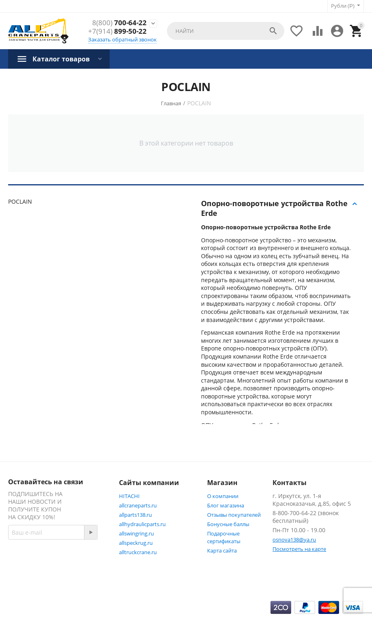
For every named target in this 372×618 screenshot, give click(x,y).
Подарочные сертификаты (223, 537)
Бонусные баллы (228, 524)
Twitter (73, 580)
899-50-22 (117, 31)
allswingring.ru (136, 533)
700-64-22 (119, 23)
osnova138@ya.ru (294, 539)
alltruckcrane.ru (138, 552)
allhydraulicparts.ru (142, 524)
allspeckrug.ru (136, 542)
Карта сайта (222, 550)
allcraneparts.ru (138, 505)
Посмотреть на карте (299, 549)
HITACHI (129, 496)
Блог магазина (225, 505)
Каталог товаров (61, 58)
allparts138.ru (135, 514)
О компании (222, 496)
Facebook (29, 580)
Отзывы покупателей (234, 514)
